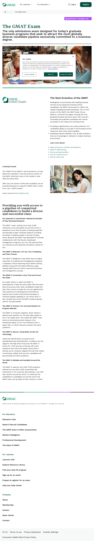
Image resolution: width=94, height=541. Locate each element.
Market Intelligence (11, 435)
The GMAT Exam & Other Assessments (19, 430)
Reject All (51, 74)
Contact (6, 520)
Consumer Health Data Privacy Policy (19, 537)
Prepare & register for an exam (16, 480)
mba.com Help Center (12, 485)
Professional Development (14, 440)
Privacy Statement (32, 532)
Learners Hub (8, 460)
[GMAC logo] (47, 398)
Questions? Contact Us (76, 18)
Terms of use (16, 532)
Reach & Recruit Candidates (14, 425)
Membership (7, 505)
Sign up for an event (11, 475)
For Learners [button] (26, 4)
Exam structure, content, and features (65, 147)
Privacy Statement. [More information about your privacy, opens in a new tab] (53, 69)
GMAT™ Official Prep (58, 150)
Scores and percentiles (59, 152)
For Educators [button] (44, 4)
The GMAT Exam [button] (20, 12)
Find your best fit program (14, 470)
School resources (57, 157)
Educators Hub (9, 419)
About (5, 500)
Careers (5, 510)
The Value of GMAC (10, 445)
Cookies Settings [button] (50, 532)
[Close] (73, 56)
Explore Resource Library (13, 465)
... (10, 12)
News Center (8, 515)
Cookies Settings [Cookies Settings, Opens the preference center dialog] (29, 74)
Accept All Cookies (66, 74)
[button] (5, 12)
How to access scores (58, 155)
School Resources (21, 193)
